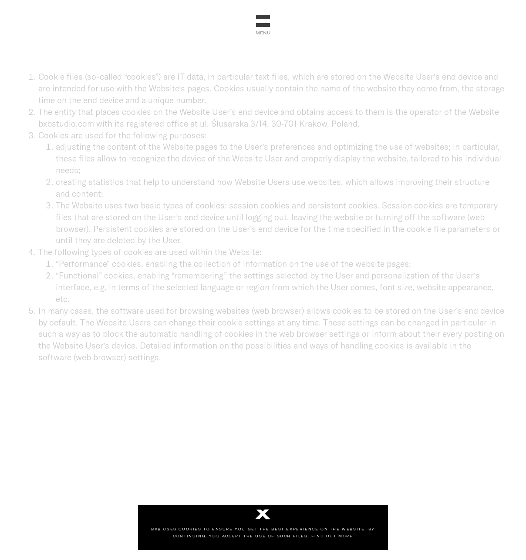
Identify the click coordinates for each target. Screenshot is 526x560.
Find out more (332, 536)
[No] (263, 515)
